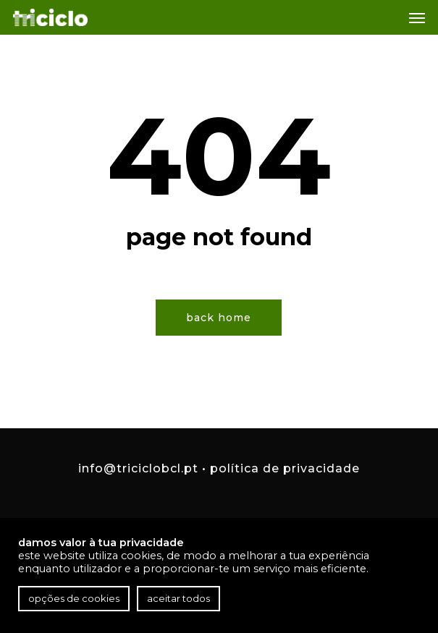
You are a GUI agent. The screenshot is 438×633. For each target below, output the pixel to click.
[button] (417, 17)
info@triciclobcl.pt (138, 468)
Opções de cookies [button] (73, 598)
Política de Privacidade (285, 468)
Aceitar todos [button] (178, 598)
